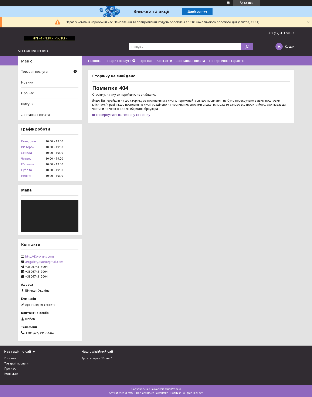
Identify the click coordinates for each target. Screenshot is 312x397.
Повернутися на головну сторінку (123, 114)
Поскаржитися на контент (152, 393)
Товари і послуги (118, 60)
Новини (27, 82)
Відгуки (27, 104)
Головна (94, 60)
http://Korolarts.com (39, 256)
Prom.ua (176, 389)
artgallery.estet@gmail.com (44, 262)
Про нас (146, 60)
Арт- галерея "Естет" (96, 358)
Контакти (164, 60)
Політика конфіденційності (186, 393)
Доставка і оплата (190, 60)
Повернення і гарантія (226, 60)
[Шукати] (247, 46)
